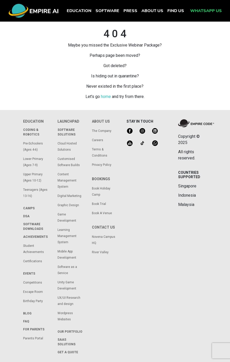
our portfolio (69, 331)
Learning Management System (66, 236)
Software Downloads (33, 226)
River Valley (100, 252)
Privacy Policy (101, 165)
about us (152, 11)
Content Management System (66, 180)
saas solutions (66, 342)
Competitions (32, 282)
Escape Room (33, 292)
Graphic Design (68, 205)
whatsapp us (206, 11)
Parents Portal (33, 338)
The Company (101, 131)
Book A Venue (102, 213)
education (80, 10)
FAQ (26, 321)
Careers (97, 140)
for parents (33, 329)
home (106, 96)
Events (29, 273)
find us (175, 11)
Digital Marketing (69, 196)
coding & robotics (31, 132)
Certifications (32, 261)
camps (29, 208)
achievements (35, 237)
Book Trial (99, 204)
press (130, 11)
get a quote (67, 352)
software (107, 11)
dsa (26, 216)
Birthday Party (33, 301)
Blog (27, 313)
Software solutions (66, 132)
